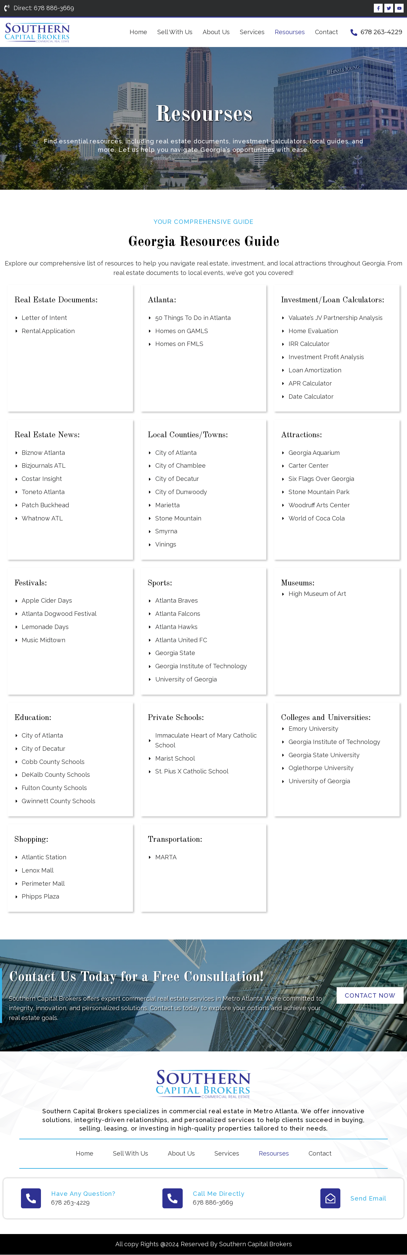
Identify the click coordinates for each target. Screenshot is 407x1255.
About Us (216, 32)
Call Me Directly (218, 1193)
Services (252, 32)
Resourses (290, 32)
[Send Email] (330, 1198)
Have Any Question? (83, 1193)
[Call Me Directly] (172, 1198)
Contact (326, 32)
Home (138, 32)
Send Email (368, 1198)
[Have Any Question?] (31, 1198)
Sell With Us (175, 32)
